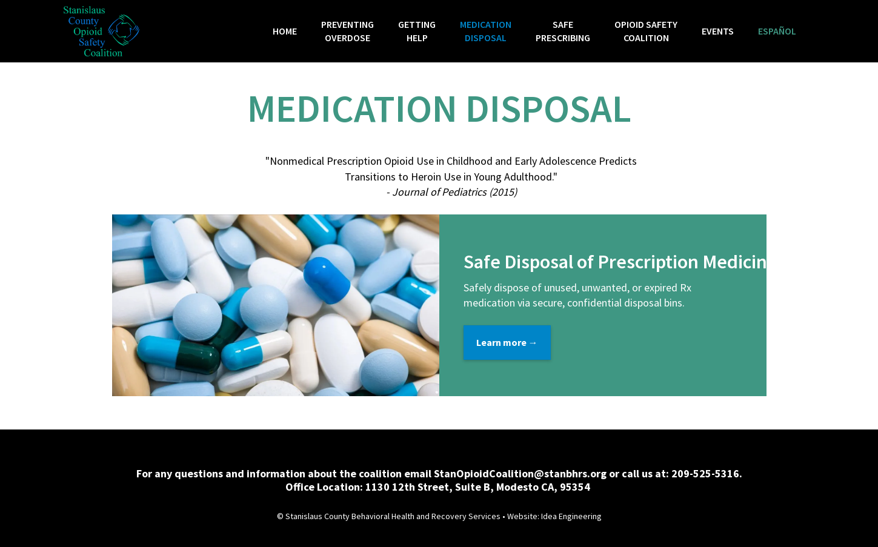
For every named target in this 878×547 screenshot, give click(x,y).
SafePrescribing (563, 31)
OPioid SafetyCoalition (645, 31)
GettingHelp (417, 31)
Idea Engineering (571, 516)
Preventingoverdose (347, 31)
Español (777, 31)
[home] (101, 31)
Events (718, 31)
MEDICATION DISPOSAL (485, 31)
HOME (285, 31)
